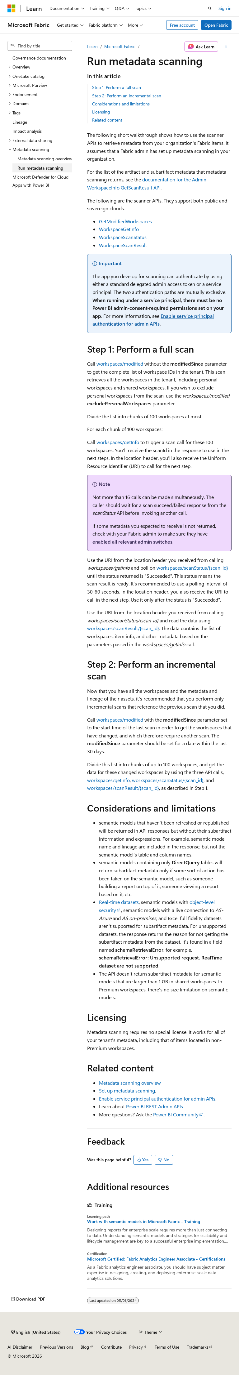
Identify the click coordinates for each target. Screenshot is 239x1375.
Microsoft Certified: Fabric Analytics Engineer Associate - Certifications (156, 1259)
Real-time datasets (119, 902)
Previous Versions (56, 1347)
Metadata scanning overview (130, 1082)
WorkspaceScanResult (123, 245)
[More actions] (226, 46)
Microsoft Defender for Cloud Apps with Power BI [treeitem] (40, 181)
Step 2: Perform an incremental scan (126, 96)
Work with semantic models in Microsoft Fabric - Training (143, 1221)
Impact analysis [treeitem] (27, 131)
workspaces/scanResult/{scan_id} (123, 628)
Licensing (101, 112)
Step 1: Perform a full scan (116, 87)
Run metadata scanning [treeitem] (40, 168)
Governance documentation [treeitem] (39, 58)
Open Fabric (216, 25)
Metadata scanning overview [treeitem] (44, 159)
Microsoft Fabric (119, 46)
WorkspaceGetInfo (119, 229)
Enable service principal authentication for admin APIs (157, 1098)
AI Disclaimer (19, 1347)
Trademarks (198, 1347)
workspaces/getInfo (117, 442)
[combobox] (39, 46)
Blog (85, 1347)
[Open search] (210, 8)
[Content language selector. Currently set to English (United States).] (35, 1332)
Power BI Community (176, 1114)
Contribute (111, 1347)
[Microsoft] (11, 8)
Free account (182, 25)
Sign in (225, 8)
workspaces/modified (119, 363)
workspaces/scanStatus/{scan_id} (192, 567)
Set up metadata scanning (127, 1090)
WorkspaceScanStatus (123, 237)
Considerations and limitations (121, 104)
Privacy (136, 1347)
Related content (107, 120)
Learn (92, 46)
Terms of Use (167, 1347)
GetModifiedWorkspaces (125, 221)
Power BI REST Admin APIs (154, 1106)
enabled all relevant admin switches (132, 541)
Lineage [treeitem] (19, 122)
